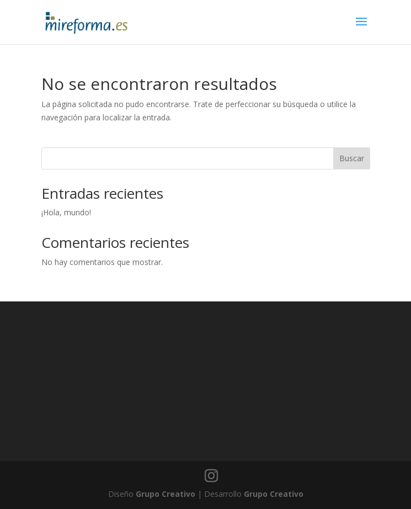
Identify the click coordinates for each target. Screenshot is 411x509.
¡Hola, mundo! (66, 212)
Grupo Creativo (165, 494)
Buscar (351, 158)
